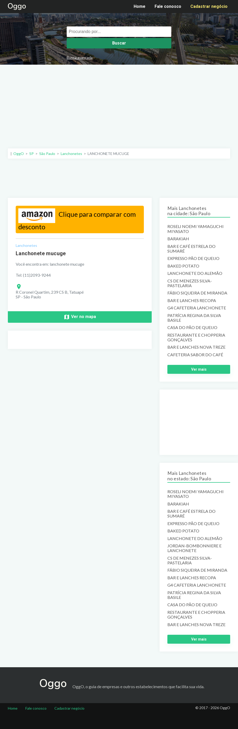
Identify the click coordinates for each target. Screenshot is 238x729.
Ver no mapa (80, 317)
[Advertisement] (119, 104)
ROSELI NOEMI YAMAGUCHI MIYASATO (195, 228)
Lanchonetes (26, 245)
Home (139, 6)
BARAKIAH (178, 238)
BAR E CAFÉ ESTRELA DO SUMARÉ (191, 248)
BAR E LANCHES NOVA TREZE (196, 347)
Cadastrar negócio (209, 6)
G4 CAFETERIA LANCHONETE (196, 307)
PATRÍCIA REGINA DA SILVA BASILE (194, 317)
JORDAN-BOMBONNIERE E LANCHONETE (194, 548)
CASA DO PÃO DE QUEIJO (192, 327)
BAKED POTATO (183, 266)
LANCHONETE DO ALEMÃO (194, 273)
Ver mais (199, 369)
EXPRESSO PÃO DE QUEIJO (193, 258)
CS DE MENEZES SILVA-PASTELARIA (189, 283)
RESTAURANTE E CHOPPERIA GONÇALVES (196, 337)
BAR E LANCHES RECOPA (191, 300)
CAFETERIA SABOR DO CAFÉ (195, 354)
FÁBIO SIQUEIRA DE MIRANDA (197, 293)
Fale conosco (168, 6)
